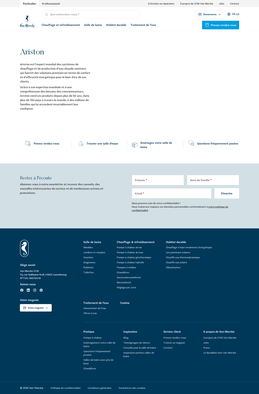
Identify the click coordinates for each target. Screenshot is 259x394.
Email (139, 193)
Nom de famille (200, 180)
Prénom (140, 180)
